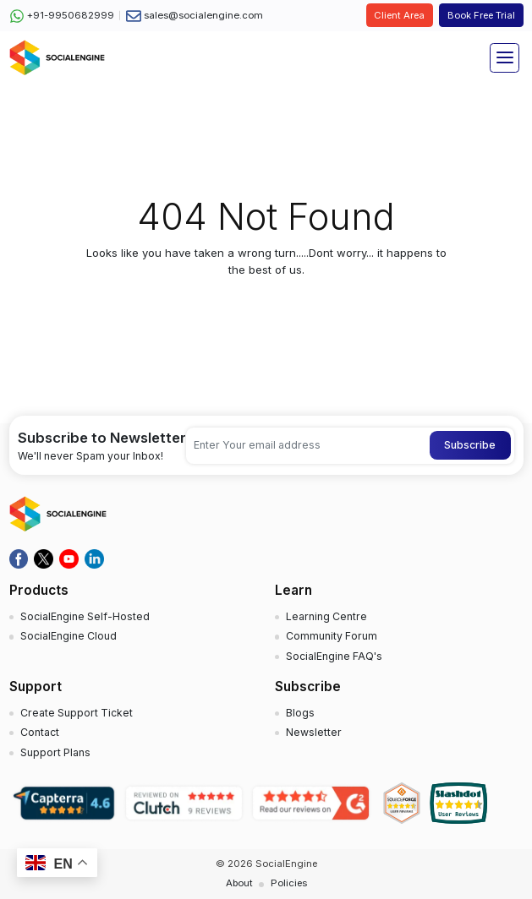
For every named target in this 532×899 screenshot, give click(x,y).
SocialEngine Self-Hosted (85, 616)
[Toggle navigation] (504, 58)
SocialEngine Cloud (68, 635)
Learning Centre (326, 616)
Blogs (300, 712)
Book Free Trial (481, 15)
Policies (289, 883)
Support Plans (55, 752)
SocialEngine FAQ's (334, 656)
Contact (39, 732)
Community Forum (331, 635)
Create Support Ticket (76, 712)
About (239, 883)
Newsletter (314, 732)
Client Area (399, 15)
